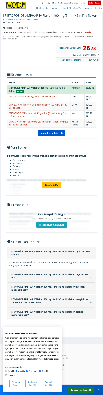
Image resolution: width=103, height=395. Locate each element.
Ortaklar (10, 375)
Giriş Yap (77, 8)
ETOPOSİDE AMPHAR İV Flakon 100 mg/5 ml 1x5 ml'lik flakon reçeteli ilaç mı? (49, 276)
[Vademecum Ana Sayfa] (16, 4)
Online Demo (94, 3)
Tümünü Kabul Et (48, 383)
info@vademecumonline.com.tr (65, 3)
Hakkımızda (42, 8)
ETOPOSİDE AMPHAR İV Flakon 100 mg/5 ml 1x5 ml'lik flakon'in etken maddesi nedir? (48, 288)
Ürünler (55, 8)
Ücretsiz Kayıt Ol (81, 390)
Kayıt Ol (67, 8)
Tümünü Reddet (16, 383)
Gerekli (9, 371)
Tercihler (44, 371)
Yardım (88, 8)
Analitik (20, 371)
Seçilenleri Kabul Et (32, 383)
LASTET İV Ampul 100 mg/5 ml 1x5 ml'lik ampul (31, 96)
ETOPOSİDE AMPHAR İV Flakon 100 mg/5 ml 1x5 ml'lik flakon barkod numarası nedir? (47, 313)
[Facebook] (36, 3)
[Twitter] (42, 3)
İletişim (98, 8)
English (83, 3)
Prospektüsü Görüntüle (51, 224)
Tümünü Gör (51, 185)
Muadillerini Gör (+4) (52, 133)
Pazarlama (32, 371)
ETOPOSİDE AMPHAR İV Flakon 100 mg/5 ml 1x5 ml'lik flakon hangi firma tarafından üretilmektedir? (49, 301)
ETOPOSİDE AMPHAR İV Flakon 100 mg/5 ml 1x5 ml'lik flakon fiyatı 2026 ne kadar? (50, 253)
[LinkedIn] (49, 3)
